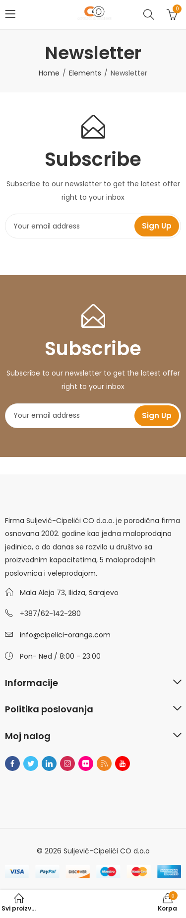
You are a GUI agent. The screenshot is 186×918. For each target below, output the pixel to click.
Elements (85, 73)
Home (49, 73)
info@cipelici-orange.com (65, 635)
